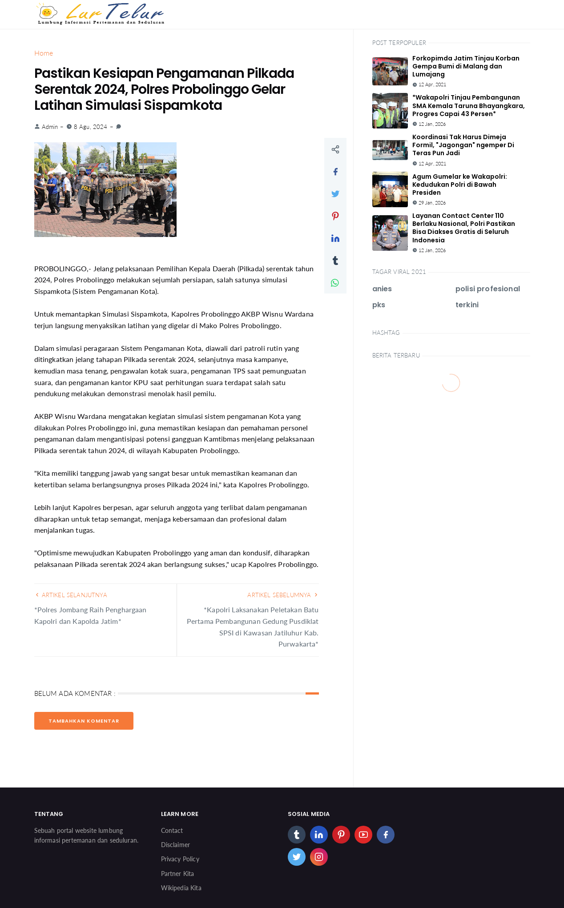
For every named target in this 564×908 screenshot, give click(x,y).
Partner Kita (177, 873)
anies (382, 289)
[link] (118, 126)
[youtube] (363, 835)
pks (378, 305)
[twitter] (297, 857)
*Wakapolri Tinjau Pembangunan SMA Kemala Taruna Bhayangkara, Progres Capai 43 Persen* (468, 105)
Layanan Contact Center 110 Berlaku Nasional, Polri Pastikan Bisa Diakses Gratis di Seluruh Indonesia (463, 228)
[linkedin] (319, 835)
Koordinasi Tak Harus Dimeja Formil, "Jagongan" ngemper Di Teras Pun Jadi (463, 145)
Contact (172, 830)
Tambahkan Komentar (83, 720)
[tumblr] (297, 835)
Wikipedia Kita (181, 888)
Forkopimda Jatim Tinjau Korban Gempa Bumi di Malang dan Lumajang (466, 66)
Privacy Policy (180, 859)
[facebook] (386, 835)
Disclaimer (175, 844)
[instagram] (319, 857)
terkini (467, 305)
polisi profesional (487, 289)
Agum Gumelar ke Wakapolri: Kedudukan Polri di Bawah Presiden (459, 184)
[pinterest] (341, 835)
